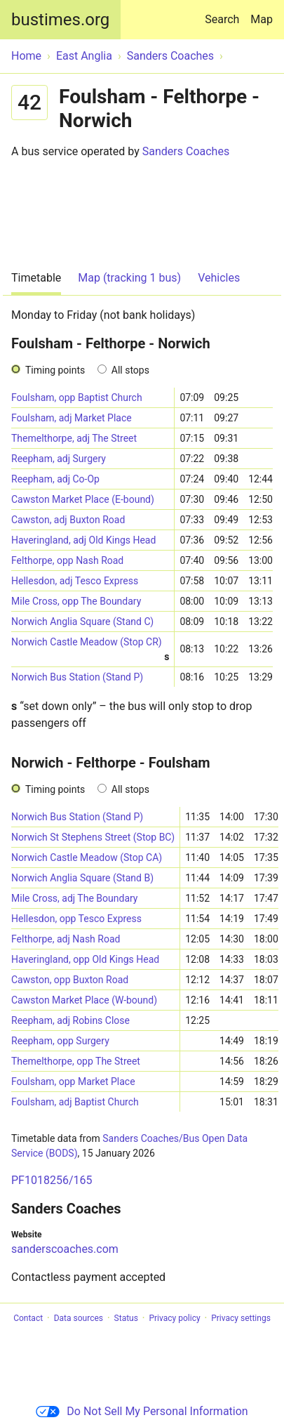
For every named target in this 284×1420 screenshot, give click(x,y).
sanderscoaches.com (65, 1249)
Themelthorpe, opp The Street (75, 1061)
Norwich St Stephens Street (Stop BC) (93, 837)
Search (225, 13)
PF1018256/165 (51, 1180)
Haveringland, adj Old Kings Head (83, 540)
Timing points (55, 370)
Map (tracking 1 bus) (129, 277)
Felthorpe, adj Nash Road (65, 939)
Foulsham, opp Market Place (73, 1081)
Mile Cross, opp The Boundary (76, 601)
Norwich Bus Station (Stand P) (77, 677)
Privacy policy (174, 1318)
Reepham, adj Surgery (58, 458)
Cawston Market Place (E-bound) (82, 499)
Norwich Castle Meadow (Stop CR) (90, 644)
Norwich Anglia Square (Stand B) (82, 877)
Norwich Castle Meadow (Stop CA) (86, 857)
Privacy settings (241, 1318)
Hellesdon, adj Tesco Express (74, 580)
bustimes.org (60, 19)
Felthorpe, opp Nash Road (67, 560)
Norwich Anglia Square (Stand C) (82, 621)
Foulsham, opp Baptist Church (76, 397)
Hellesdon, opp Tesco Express (76, 918)
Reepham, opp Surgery (60, 1040)
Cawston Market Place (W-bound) (84, 1000)
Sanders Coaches (185, 151)
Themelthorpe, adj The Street (74, 438)
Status (126, 1318)
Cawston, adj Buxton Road (68, 519)
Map (261, 19)
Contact (28, 1318)
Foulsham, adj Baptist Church (75, 1101)
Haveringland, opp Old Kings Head (85, 959)
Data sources (78, 1318)
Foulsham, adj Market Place (71, 417)
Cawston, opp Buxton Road (69, 979)
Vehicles (219, 277)
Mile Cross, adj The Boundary (74, 898)
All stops (130, 370)
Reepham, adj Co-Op (55, 479)
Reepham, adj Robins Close (70, 1020)
